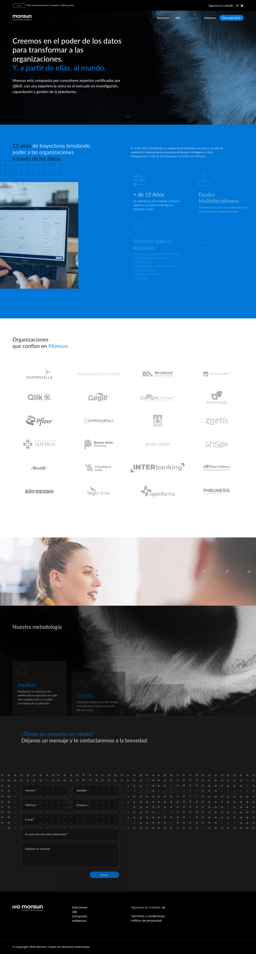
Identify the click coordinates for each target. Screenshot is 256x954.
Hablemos (210, 17)
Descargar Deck (231, 17)
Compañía (192, 17)
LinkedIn (221, 5)
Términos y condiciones (148, 916)
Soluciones (163, 17)
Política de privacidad (146, 921)
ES (237, 5)
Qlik (177, 17)
